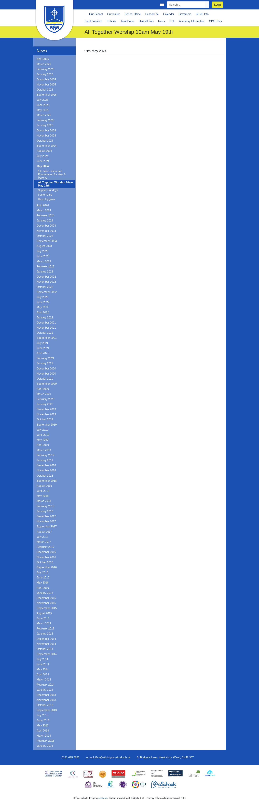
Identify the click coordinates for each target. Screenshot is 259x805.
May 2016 (43, 582)
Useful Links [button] (146, 21)
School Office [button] (133, 14)
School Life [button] (152, 14)
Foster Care (45, 194)
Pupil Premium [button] (93, 21)
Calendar (168, 14)
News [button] (161, 21)
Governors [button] (185, 14)
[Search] (186, 5)
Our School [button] (96, 14)
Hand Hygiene (46, 199)
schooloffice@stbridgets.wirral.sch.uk (108, 757)
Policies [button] (111, 21)
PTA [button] (171, 21)
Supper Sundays (48, 190)
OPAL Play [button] (215, 21)
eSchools (102, 798)
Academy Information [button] (192, 21)
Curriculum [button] (113, 14)
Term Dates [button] (127, 21)
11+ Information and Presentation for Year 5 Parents (52, 174)
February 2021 (45, 358)
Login (217, 4)
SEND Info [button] (202, 14)
